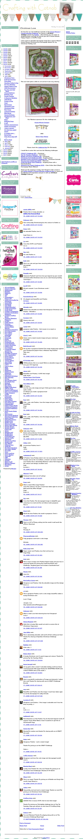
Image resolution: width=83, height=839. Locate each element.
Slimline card (9, 432)
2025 (5, 49)
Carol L (25, 335)
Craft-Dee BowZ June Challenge (31, 162)
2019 (5, 57)
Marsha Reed (27, 766)
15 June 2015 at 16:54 (32, 395)
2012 (5, 153)
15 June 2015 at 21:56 (32, 576)
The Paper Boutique (11, 447)
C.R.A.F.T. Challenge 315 (28, 153)
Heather (36, 34)
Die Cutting (8, 332)
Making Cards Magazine (9, 372)
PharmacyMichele (29, 536)
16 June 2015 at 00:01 (33, 617)
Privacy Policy (70, 33)
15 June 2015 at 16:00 (33, 356)
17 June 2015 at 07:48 (32, 696)
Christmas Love (9, 106)
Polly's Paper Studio (11, 405)
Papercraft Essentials (8, 396)
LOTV (6, 364)
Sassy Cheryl (9, 418)
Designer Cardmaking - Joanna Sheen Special (9, 326)
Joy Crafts (8, 362)
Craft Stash (8, 310)
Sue (24, 252)
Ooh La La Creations (11, 391)
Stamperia (8, 439)
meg (24, 689)
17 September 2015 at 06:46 (35, 819)
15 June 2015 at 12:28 (32, 282)
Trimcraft (7, 456)
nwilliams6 (26, 716)
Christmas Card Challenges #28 (31, 158)
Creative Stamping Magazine (11, 319)
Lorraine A (26, 700)
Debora (25, 812)
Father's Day (9, 346)
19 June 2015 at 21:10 (32, 794)
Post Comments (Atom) (36, 829)
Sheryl (25, 777)
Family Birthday (10, 343)
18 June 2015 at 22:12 (32, 783)
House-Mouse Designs (42, 122)
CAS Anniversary (9, 88)
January (7, 148)
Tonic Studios (9, 454)
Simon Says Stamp (11, 425)
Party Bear (7, 81)
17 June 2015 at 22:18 (32, 762)
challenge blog (42, 147)
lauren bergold (27, 664)
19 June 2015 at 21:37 (32, 808)
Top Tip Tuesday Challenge (29, 155)
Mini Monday (9, 377)
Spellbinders (9, 433)
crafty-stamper (28, 755)
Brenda (25, 676)
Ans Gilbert (27, 383)
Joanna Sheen (9, 360)
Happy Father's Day (10, 86)
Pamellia (26, 273)
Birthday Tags (8, 94)
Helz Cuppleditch (10, 355)
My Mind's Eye (9, 381)
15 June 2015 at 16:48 (32, 367)
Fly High (73, 399)
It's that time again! (10, 130)
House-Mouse (9, 357)
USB (6, 457)
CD (6, 296)
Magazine (8, 370)
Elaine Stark (27, 653)
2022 (5, 52)
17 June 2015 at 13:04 (32, 735)
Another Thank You (75, 479)
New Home (7, 109)
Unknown (26, 220)
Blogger (13, 468)
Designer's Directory (11, 329)
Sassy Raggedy (28, 621)
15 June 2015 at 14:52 (32, 331)
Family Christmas (10, 345)
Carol (25, 511)
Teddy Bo (8, 446)
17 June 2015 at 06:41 (32, 685)
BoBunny (8, 293)
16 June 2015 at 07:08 (33, 641)
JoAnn (25, 787)
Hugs (6, 103)
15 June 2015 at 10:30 (32, 216)
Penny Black (9, 400)
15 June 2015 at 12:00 (32, 269)
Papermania (8, 398)
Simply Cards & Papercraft (10, 428)
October (7, 69)
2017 (5, 61)
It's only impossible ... (75, 386)
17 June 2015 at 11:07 (32, 712)
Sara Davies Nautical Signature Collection (11, 416)
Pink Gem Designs (11, 401)
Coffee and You (75, 451)
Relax (6, 119)
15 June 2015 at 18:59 (32, 478)
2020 (5, 56)
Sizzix (7, 431)
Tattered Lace (9, 445)
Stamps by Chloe (10, 440)
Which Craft (8, 462)
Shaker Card (9, 422)
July (6, 74)
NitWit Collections (10, 387)
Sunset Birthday (9, 115)
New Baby (8, 384)
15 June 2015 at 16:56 (32, 410)
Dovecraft (8, 338)
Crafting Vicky (27, 798)
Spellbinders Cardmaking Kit (9, 435)
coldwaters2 (27, 455)
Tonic (6, 452)
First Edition (9, 348)
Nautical (7, 383)
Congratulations (9, 92)
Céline (25, 443)
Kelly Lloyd (26, 548)
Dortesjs (26, 318)
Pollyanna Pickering (11, 407)
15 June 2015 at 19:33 (32, 515)
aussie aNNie (27, 209)
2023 (5, 50)
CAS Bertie (8, 99)
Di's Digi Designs (10, 331)
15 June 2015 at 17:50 (32, 451)
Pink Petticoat (9, 402)
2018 (5, 59)
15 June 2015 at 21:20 (32, 555)
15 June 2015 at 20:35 (33, 544)
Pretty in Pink (8, 101)
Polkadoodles (9, 404)
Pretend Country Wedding (75, 493)
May (6, 141)
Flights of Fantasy (10, 126)
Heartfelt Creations (11, 353)
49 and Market (10, 287)
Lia (24, 241)
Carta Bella (8, 303)
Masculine (8, 374)
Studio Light (9, 442)
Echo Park (8, 341)
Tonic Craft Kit (9, 453)
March (7, 145)
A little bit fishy (75, 412)
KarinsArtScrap (28, 296)
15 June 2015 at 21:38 (32, 567)
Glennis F (26, 473)
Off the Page (9, 388)
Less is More (9, 366)
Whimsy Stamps (10, 463)
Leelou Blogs (46, 837)
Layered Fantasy (9, 111)
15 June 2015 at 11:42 (32, 257)
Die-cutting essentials (8, 334)
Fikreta (25, 571)
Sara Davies (8, 414)
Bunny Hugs (8, 139)
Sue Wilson (8, 443)
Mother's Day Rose (74, 465)
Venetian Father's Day (11, 83)
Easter (7, 339)
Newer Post (23, 825)
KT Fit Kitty (26, 360)
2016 (5, 62)
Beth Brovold (27, 346)
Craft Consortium (10, 308)
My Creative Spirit (10, 380)
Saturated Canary (10, 419)
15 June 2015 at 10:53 (32, 225)
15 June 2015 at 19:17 (32, 494)
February (8, 146)
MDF (6, 367)
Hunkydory (8, 359)
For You (72, 438)
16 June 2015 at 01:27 (32, 628)
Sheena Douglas (10, 424)
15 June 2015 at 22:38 (32, 607)
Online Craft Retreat (11, 390)
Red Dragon (8, 104)
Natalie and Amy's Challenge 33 (31, 156)
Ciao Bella (8, 305)
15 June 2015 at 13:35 (32, 303)
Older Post (60, 825)
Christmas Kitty (9, 108)
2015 (5, 64)
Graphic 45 (8, 352)
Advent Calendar (10, 289)
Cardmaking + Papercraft (9, 298)
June (6, 76)
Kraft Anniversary (10, 79)
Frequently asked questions (10, 350)
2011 (5, 155)
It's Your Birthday (9, 84)
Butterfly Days (9, 121)
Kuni (24, 400)
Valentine (8, 459)
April (6, 143)
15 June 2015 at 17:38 (32, 439)
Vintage (7, 460)
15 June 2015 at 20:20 (33, 532)
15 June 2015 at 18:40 (32, 469)
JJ (24, 591)
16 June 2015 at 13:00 (32, 660)
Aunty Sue (26, 728)
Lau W (25, 286)
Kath (24, 261)
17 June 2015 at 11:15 (32, 724)
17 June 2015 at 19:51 (32, 751)
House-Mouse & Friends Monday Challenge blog (38, 171)
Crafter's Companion (11, 311)
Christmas (8, 304)
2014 (5, 150)
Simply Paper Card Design (31, 377)
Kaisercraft (8, 363)
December (8, 66)
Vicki (24, 559)
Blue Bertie (7, 113)
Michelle (26, 307)
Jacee (25, 371)
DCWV (7, 321)
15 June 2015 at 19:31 (32, 507)
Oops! (6, 131)
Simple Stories (9, 426)
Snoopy (25, 520)
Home (42, 825)
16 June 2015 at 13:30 (32, 673)
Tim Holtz (8, 450)
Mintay (7, 379)
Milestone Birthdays (11, 376)
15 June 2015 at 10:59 (32, 237)
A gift (6, 123)
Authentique (8, 290)
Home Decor (9, 356)
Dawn (25, 482)
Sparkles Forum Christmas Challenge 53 (34, 159)
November (8, 67)
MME (6, 369)
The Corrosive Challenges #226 (31, 161)
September (8, 71)
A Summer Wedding (10, 98)
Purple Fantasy (9, 96)
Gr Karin (26, 301)
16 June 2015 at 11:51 (32, 649)
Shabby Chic (9, 421)
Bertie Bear (7, 135)
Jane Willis (26, 632)
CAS (6, 294)
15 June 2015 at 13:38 (32, 314)
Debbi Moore (9, 322)
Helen (25, 739)
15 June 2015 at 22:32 (32, 587)
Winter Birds (74, 426)
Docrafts (7, 336)
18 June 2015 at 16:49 (32, 773)
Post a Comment (25, 823)
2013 (5, 151)
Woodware (8, 464)
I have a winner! (9, 128)
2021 (5, 54)
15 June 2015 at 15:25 (32, 342)
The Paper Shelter (10, 449)
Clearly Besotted (10, 307)
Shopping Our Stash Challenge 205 (32, 165)
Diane (25, 229)
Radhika (25, 645)
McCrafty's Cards (29, 580)
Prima (6, 409)
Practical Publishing (11, 408)
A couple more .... (9, 133)
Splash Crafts (9, 438)
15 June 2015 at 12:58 (32, 292)
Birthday (7, 291)
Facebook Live (9, 342)
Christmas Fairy (9, 78)
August (7, 72)
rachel (25, 326)
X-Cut (7, 466)
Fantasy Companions (11, 124)
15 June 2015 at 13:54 (32, 322)
